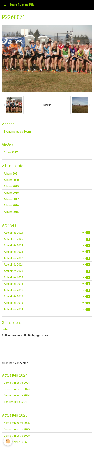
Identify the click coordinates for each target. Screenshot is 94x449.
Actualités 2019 (47, 277)
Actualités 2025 (47, 239)
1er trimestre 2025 (15, 442)
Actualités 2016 (47, 296)
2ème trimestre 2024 (17, 382)
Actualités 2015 (47, 302)
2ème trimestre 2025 (17, 435)
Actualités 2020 (47, 271)
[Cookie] (7, 441)
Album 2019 (11, 186)
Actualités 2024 (47, 245)
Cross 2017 (11, 152)
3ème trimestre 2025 (17, 429)
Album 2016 (11, 205)
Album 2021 (11, 173)
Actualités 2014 (47, 309)
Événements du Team (17, 131)
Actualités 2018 (47, 283)
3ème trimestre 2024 (17, 389)
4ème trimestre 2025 (17, 422)
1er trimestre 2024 (15, 401)
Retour (47, 105)
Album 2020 (11, 179)
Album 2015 (11, 211)
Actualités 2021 (47, 264)
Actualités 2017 (47, 290)
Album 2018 (11, 192)
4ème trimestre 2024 (17, 395)
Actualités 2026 (47, 232)
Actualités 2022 (47, 258)
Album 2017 (11, 199)
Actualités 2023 (47, 251)
